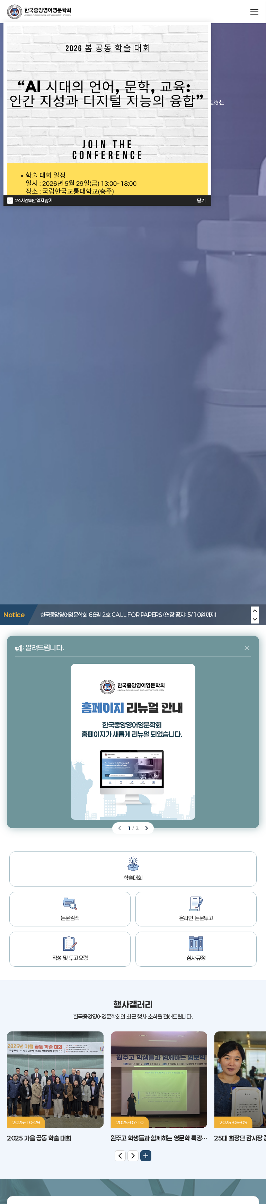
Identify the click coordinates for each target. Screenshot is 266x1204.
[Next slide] (255, 611)
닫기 (201, 200)
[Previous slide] (255, 619)
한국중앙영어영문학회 (39, 12)
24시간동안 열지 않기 (33, 200)
